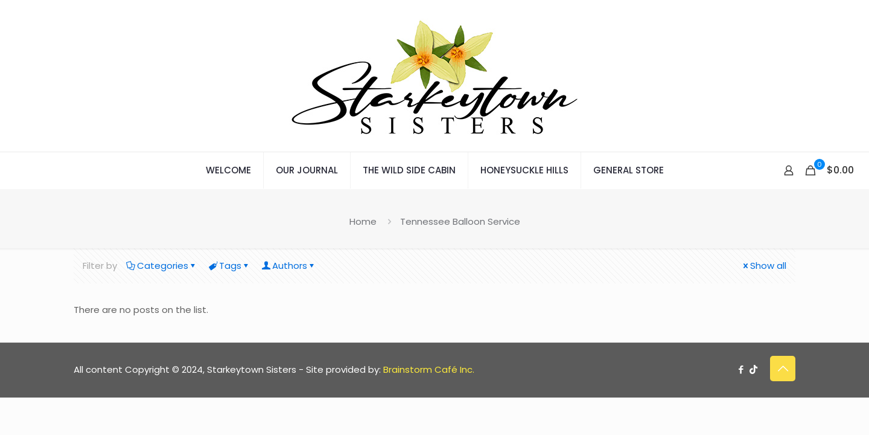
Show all (763, 265)
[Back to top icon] (782, 368)
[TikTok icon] (753, 369)
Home (363, 221)
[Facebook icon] (740, 369)
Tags (229, 265)
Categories (161, 265)
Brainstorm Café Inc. (428, 369)
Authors (288, 265)
